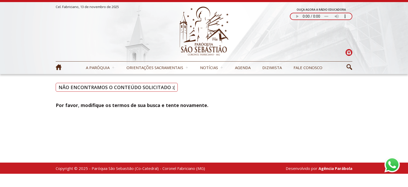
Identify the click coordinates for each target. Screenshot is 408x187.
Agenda (243, 67)
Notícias (209, 67)
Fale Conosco (308, 67)
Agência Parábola (335, 168)
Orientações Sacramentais (154, 67)
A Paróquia (98, 67)
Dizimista (272, 67)
